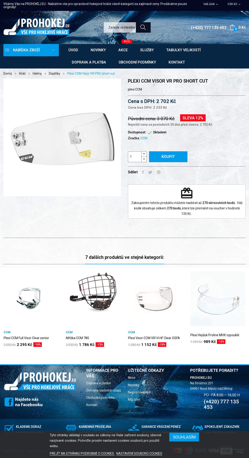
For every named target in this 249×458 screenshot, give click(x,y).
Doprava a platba (98, 383)
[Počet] (135, 156)
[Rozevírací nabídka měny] (234, 4)
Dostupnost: (137, 132)
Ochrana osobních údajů (103, 390)
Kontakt (91, 405)
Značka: (134, 138)
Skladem (160, 132)
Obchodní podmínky (100, 397)
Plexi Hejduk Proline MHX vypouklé (214, 335)
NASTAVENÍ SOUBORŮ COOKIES (139, 453)
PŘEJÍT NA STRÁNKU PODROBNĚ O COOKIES (82, 453)
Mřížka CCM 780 (77, 338)
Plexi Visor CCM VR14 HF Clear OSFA (154, 338)
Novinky (133, 385)
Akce (131, 378)
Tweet (150, 172)
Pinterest (158, 172)
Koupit (168, 156)
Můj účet (134, 399)
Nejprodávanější (139, 392)
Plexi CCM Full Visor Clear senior (26, 338)
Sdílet (143, 172)
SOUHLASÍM (184, 437)
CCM (144, 138)
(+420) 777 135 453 (208, 27)
